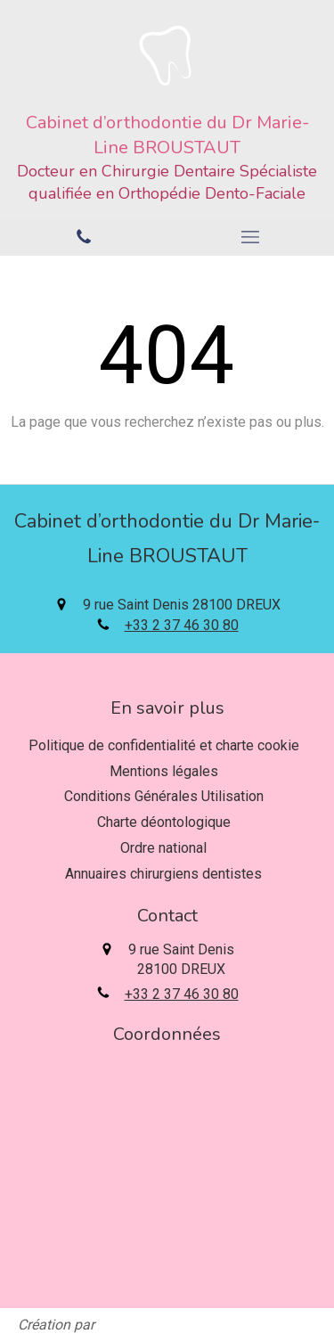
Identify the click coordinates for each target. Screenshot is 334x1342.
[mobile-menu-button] (251, 237)
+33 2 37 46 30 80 (182, 625)
